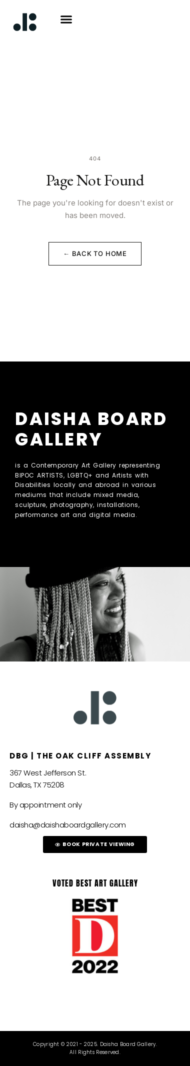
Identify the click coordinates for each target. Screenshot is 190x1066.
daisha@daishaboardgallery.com (68, 825)
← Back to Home (95, 254)
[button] (66, 19)
